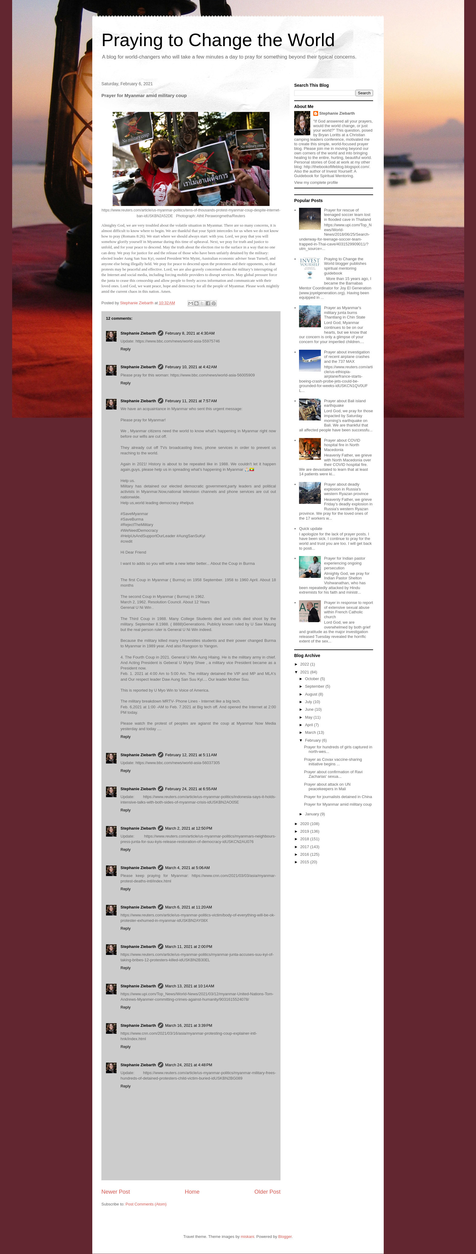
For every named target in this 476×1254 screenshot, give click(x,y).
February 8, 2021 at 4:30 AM (190, 333)
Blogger (285, 1236)
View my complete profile (316, 182)
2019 (305, 831)
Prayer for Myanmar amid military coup (338, 804)
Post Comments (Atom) (146, 1204)
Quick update (310, 528)
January (312, 814)
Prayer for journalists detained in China (338, 796)
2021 (305, 672)
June (310, 709)
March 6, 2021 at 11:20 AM (188, 907)
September (315, 686)
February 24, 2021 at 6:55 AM (191, 789)
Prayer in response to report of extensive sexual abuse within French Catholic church (348, 609)
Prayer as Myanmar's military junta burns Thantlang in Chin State (344, 312)
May (309, 717)
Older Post (267, 1192)
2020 (305, 823)
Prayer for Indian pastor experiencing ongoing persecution (344, 563)
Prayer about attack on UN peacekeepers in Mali (327, 786)
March (311, 732)
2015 (305, 862)
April (309, 725)
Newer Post (115, 1192)
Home (192, 1192)
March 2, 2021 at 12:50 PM (188, 828)
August (311, 694)
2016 (305, 854)
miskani (247, 1236)
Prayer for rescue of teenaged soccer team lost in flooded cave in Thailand (347, 215)
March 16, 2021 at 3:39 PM (188, 1025)
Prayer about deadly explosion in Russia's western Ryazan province (346, 489)
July (309, 701)
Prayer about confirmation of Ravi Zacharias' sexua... (333, 774)
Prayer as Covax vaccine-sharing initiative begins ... (333, 762)
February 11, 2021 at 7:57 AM (191, 401)
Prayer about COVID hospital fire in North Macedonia (342, 445)
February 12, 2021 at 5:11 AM (191, 755)
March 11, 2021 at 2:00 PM (188, 946)
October (312, 678)
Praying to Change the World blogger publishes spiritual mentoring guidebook (345, 266)
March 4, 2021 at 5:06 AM (187, 867)
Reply (126, 349)
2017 (305, 846)
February (313, 740)
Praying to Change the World (218, 40)
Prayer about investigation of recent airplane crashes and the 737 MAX (346, 357)
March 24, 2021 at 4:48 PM (188, 1065)
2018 (305, 839)
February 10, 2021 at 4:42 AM (191, 367)
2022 (305, 664)
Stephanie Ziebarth (138, 333)
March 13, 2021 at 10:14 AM (189, 986)
